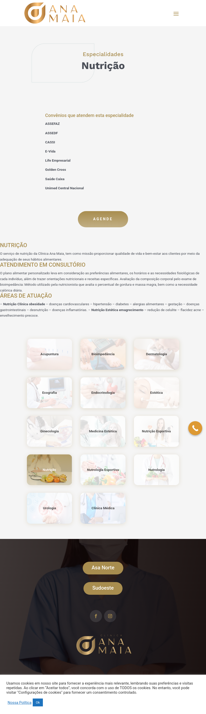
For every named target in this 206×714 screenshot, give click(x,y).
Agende (103, 219)
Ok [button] (38, 702)
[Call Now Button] (195, 428)
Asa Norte (103, 568)
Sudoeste (103, 588)
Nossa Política (19, 702)
